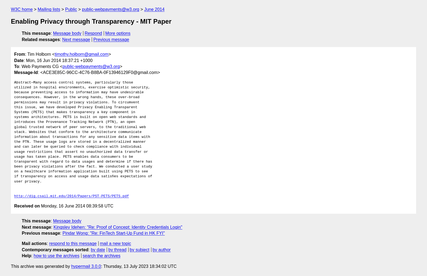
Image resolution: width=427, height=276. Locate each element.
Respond (93, 33)
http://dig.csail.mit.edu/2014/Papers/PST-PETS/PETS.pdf (71, 196)
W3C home (22, 9)
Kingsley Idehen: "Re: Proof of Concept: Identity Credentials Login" (118, 227)
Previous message (111, 39)
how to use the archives (57, 255)
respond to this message (72, 243)
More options (118, 33)
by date (98, 249)
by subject (139, 249)
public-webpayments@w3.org (110, 9)
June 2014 (154, 9)
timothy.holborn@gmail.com (81, 54)
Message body (67, 33)
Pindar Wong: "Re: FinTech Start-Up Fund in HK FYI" (113, 233)
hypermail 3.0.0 (86, 266)
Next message (76, 39)
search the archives (102, 255)
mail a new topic (115, 243)
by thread (117, 249)
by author (161, 249)
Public (71, 9)
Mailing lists (49, 9)
